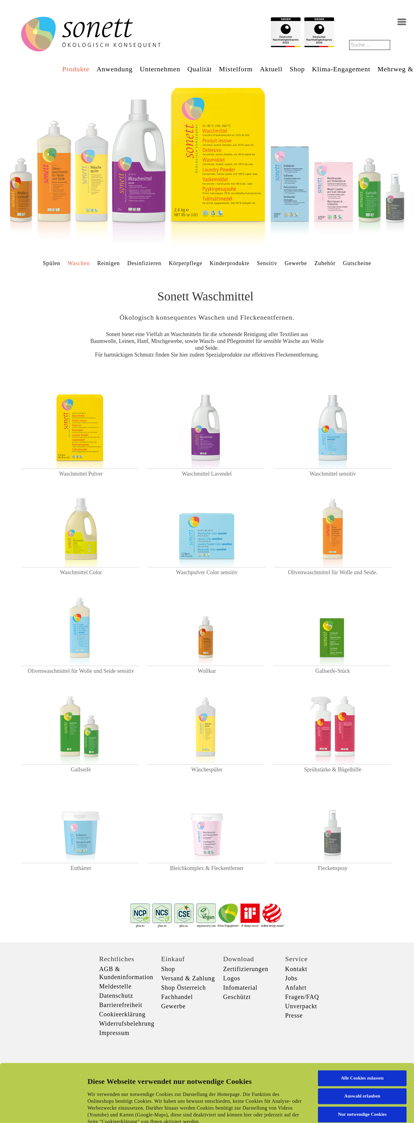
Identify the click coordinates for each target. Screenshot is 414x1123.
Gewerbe (296, 263)
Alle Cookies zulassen (362, 1023)
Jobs (291, 978)
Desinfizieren (144, 263)
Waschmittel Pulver (81, 474)
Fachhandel (177, 996)
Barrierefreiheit (120, 1004)
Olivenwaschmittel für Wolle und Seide (332, 572)
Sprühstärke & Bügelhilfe (332, 769)
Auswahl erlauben (362, 1041)
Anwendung (114, 69)
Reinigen (108, 263)
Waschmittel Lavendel (207, 474)
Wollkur (207, 671)
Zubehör (325, 263)
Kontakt (296, 968)
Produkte (75, 69)
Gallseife (81, 769)
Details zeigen (320, 1110)
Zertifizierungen (245, 968)
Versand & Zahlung (188, 978)
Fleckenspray (333, 868)
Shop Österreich (183, 987)
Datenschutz (116, 995)
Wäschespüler (206, 769)
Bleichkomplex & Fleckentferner (207, 868)
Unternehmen (160, 69)
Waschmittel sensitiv (333, 474)
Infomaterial (240, 987)
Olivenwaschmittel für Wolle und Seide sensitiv (81, 671)
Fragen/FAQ (302, 996)
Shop (297, 69)
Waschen (79, 263)
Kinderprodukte (229, 263)
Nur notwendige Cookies (362, 1060)
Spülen (51, 263)
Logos (231, 978)
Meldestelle (115, 986)
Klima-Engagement (341, 69)
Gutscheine (357, 263)
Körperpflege (185, 263)
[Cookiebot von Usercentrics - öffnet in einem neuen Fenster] (40, 1111)
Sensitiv (267, 263)
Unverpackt (301, 1006)
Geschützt (237, 996)
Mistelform (236, 69)
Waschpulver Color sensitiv (207, 572)
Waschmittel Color (81, 568)
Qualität (199, 69)
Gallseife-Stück (332, 671)
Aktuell (271, 69)
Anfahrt (295, 987)
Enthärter (81, 868)
